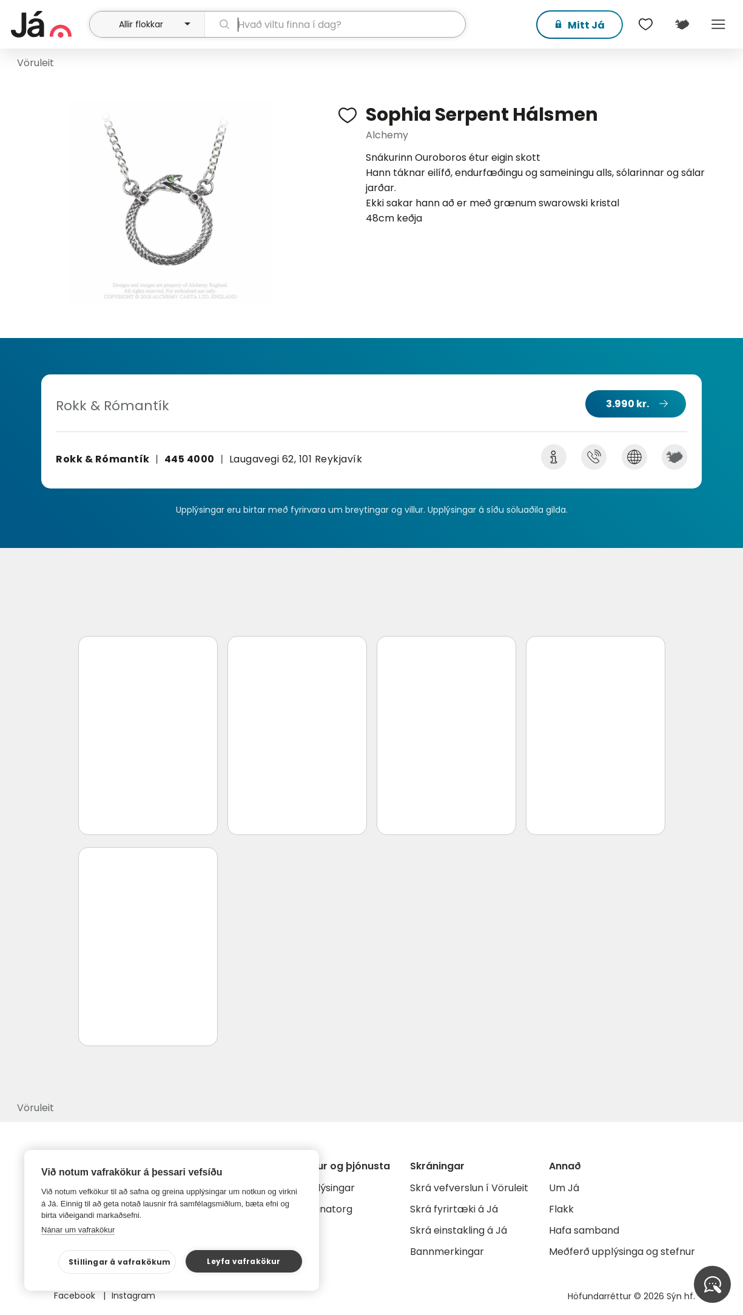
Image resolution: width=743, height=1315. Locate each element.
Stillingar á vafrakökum (120, 1262)
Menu (718, 24)
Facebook (76, 1296)
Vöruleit (35, 63)
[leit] (335, 24)
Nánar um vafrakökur (78, 1229)
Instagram (133, 1296)
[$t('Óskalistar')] (646, 24)
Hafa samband (584, 1230)
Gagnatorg (326, 1209)
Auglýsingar (327, 1188)
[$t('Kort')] (682, 24)
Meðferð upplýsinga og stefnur (622, 1252)
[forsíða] (48, 24)
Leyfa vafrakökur (243, 1261)
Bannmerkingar (447, 1252)
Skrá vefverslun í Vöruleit (469, 1188)
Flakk (561, 1209)
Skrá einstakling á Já (458, 1230)
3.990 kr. (627, 404)
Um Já (564, 1188)
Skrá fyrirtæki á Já (454, 1209)
